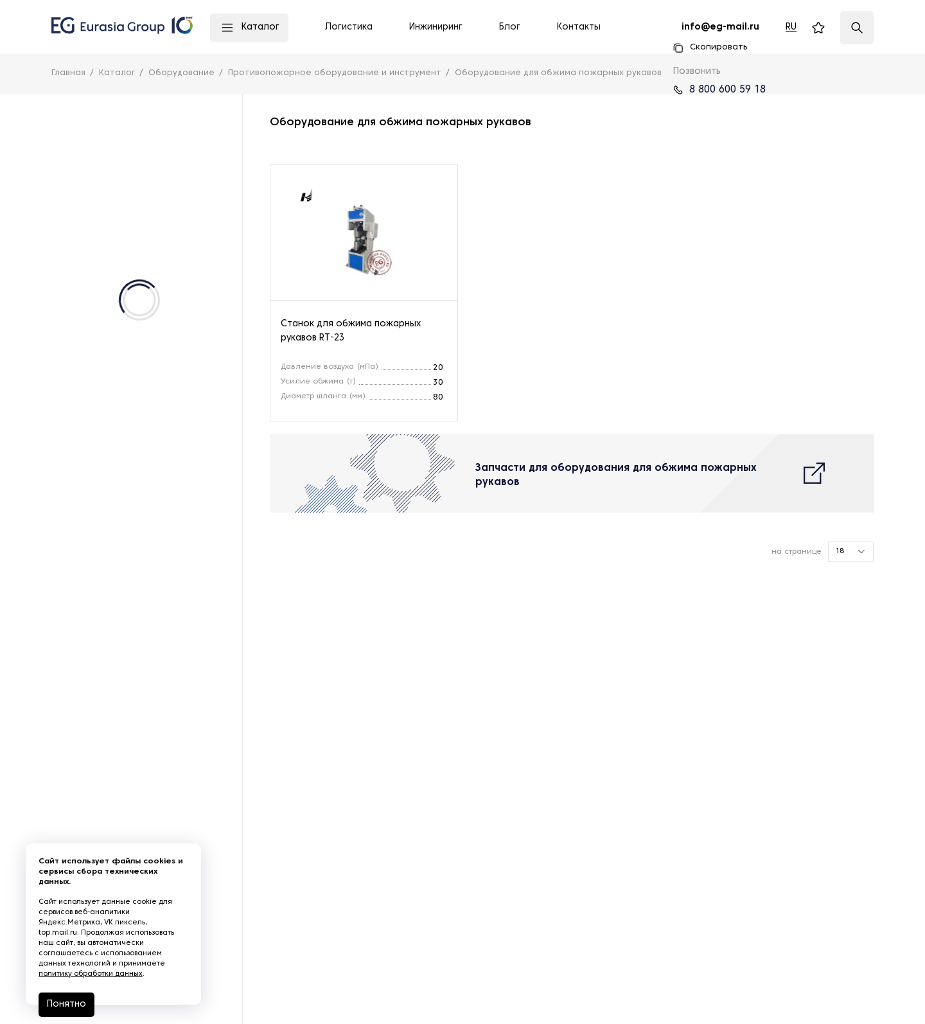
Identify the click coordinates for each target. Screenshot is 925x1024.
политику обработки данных (91, 974)
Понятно (66, 1004)
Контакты (579, 27)
